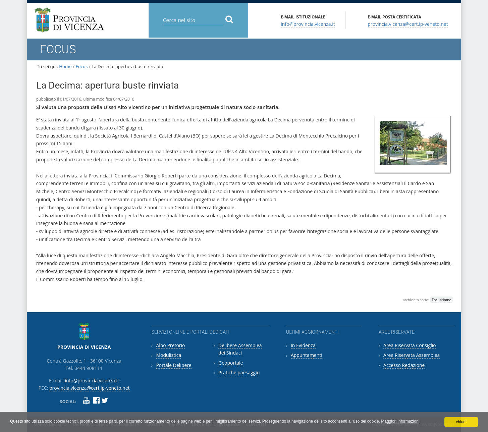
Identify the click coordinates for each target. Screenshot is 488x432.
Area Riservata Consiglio (409, 345)
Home (65, 66)
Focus (82, 66)
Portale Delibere (173, 365)
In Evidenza (303, 345)
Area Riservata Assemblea (411, 355)
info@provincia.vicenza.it (308, 23)
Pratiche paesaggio (239, 372)
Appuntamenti (306, 355)
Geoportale (230, 363)
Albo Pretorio (170, 345)
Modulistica (168, 355)
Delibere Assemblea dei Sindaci (240, 349)
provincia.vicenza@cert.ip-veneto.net (408, 23)
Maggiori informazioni (400, 421)
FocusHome (441, 300)
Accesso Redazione (404, 365)
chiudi (461, 422)
